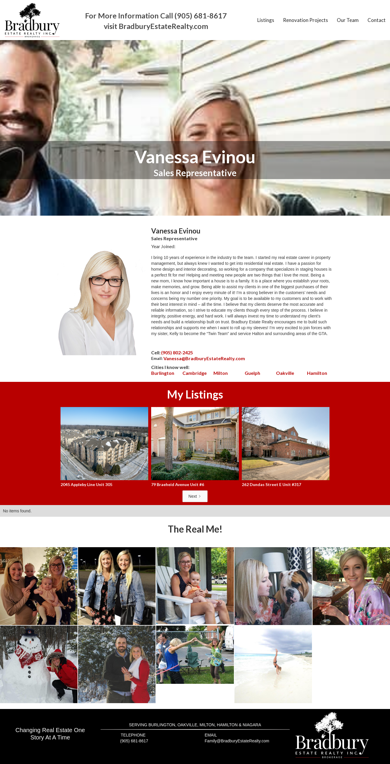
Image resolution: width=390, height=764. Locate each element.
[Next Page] (195, 496)
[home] (32, 20)
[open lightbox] (38, 586)
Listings (265, 20)
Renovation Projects (305, 20)
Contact (376, 20)
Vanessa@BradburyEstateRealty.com (204, 358)
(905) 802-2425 (177, 352)
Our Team (348, 20)
